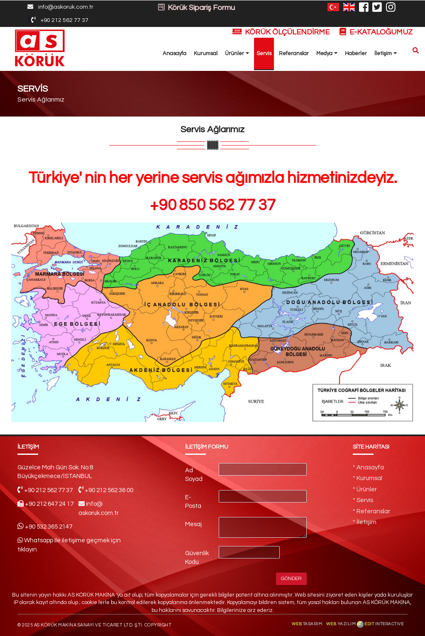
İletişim (385, 53)
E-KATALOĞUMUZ (376, 32)
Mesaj (193, 524)
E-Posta (193, 501)
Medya (326, 53)
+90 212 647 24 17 (49, 504)
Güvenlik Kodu (197, 557)
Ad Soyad (194, 474)
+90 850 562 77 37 (212, 205)
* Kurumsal (367, 478)
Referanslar (294, 53)
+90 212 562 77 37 (59, 20)
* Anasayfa (368, 467)
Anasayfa (174, 53)
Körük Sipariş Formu (196, 8)
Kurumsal (205, 53)
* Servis (363, 500)
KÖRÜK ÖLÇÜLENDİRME (282, 32)
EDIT (383, 624)
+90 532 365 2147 (48, 527)
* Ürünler (365, 489)
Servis (263, 53)
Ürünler (237, 53)
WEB (307, 624)
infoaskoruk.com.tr (60, 7)
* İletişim (364, 522)
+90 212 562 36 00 (109, 490)
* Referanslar (371, 511)
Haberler (356, 53)
